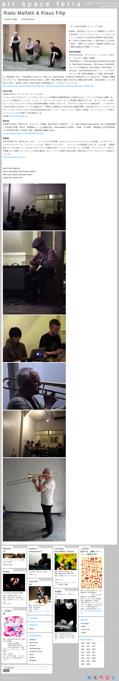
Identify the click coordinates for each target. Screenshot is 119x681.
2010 (88, 658)
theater (31, 657)
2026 (83, 643)
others (31, 654)
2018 (94, 649)
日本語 (114, 6)
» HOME (33, 618)
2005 (83, 664)
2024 (94, 643)
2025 (88, 643)
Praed (6, 571)
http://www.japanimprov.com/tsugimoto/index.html (23, 133)
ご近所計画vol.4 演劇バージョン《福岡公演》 (90, 551)
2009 (94, 658)
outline (83, 626)
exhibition (32, 640)
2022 (88, 646)
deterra (61, 579)
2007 (88, 661)
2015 (94, 652)
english (103, 6)
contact (83, 632)
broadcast (32, 660)
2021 (94, 646)
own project (85, 623)
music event (33, 643)
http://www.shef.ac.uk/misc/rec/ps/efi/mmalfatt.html (23, 86)
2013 (88, 655)
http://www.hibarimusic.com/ (14, 157)
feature (31, 629)
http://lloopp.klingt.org (18, 116)
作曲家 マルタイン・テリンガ (65, 594)
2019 (88, 649)
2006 (94, 661)
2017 (83, 652)
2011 (83, 658)
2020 (83, 649)
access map (85, 629)
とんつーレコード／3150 (41, 611)
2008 (83, 661)
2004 (88, 664)
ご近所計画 (20, 656)
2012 (94, 655)
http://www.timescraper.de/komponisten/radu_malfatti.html (69, 86)
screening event (34, 648)
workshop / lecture (35, 651)
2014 (83, 655)
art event (32, 645)
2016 (88, 652)
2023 (83, 646)
